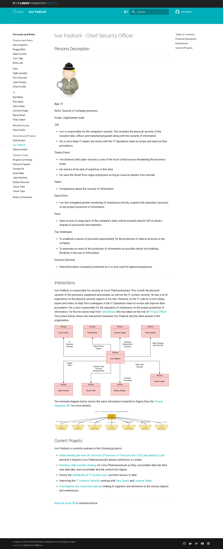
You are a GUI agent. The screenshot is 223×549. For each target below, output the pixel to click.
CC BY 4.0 (25, 542)
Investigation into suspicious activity (80, 486)
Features (119, 20)
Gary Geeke (122, 480)
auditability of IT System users (90, 475)
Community (91, 20)
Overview (28, 20)
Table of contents (185, 34)
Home (16, 20)
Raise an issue (64, 503)
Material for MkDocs (33, 545)
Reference (133, 20)
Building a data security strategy (78, 465)
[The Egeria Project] (18, 11)
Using (40, 20)
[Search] (149, 12)
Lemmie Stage (143, 480)
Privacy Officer (157, 311)
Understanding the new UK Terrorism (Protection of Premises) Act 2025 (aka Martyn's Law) (112, 455)
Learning (76, 20)
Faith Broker (108, 311)
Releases (106, 20)
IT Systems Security (87, 480)
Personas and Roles (57, 20)
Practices (162, 20)
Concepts (148, 20)
